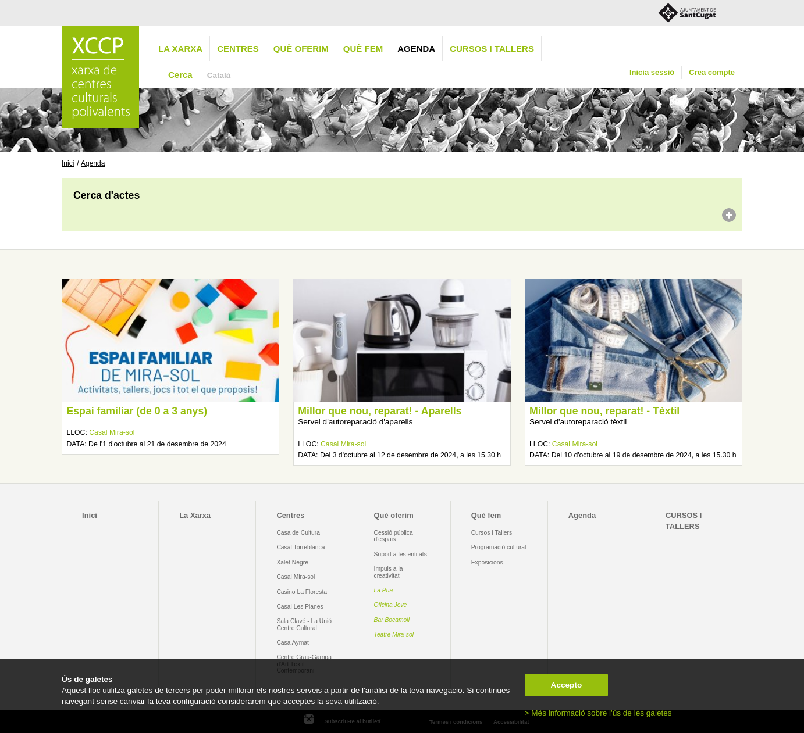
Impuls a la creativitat (388, 572)
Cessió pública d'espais (393, 536)
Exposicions (487, 562)
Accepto (566, 685)
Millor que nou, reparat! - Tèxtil (604, 411)
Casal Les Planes (299, 606)
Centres (238, 48)
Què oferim (301, 48)
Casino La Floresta (301, 592)
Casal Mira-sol (111, 432)
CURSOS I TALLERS (492, 48)
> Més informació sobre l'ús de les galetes (598, 713)
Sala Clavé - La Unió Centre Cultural (304, 624)
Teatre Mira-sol (394, 634)
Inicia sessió (651, 72)
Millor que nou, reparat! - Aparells (379, 411)
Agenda (416, 48)
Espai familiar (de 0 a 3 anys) (136, 411)
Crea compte (712, 72)
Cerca (180, 75)
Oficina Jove (390, 605)
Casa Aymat (292, 642)
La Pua (383, 590)
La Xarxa (180, 48)
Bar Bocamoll (392, 620)
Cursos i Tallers (491, 533)
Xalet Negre (292, 562)
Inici (68, 163)
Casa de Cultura (298, 533)
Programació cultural (498, 547)
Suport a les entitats (400, 554)
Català (219, 75)
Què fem (363, 48)
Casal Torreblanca (300, 547)
